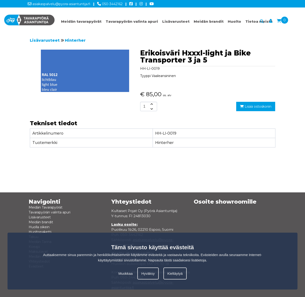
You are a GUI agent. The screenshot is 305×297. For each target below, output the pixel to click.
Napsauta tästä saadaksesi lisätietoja (177, 260)
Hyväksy (148, 273)
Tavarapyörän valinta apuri (132, 21)
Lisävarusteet (175, 21)
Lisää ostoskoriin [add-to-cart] (255, 106)
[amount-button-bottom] (151, 108)
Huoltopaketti (40, 232)
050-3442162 (110, 3)
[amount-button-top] (151, 104)
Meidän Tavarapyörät (45, 207)
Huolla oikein (39, 227)
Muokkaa (125, 273)
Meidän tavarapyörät (81, 21)
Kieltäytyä (175, 273)
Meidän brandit (209, 21)
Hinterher (75, 40)
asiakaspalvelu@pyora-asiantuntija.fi (59, 3)
